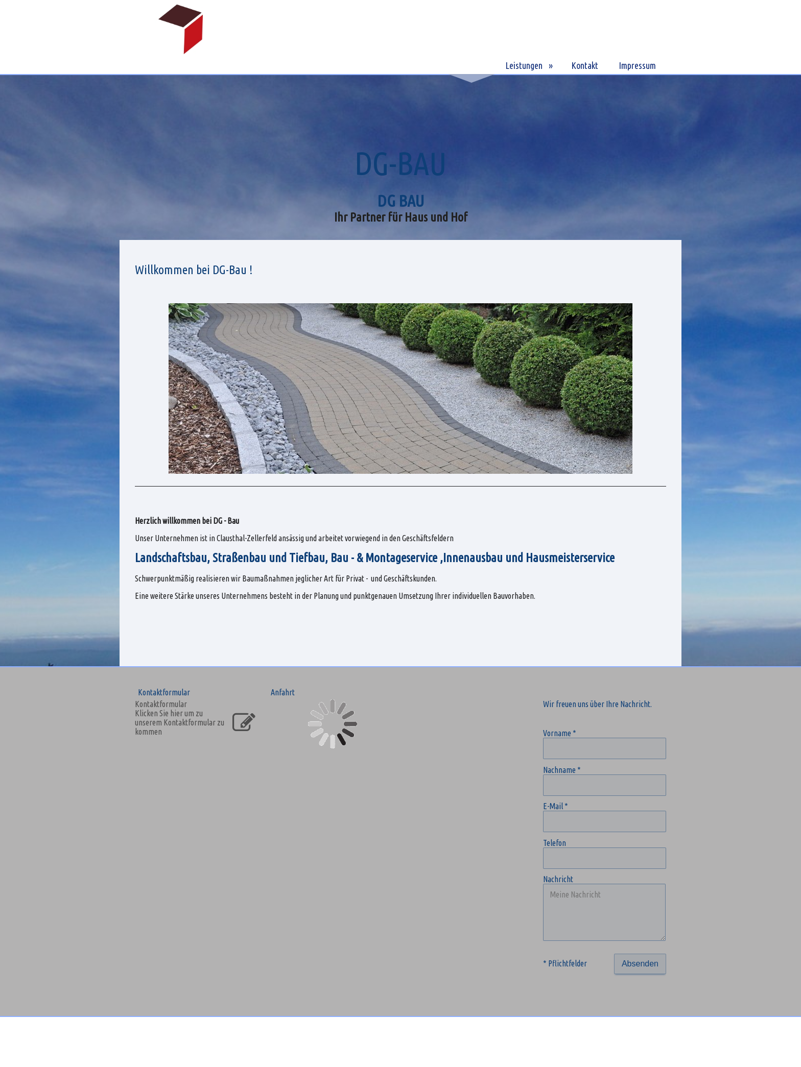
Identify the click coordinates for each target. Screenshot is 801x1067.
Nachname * (562, 769)
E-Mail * (555, 806)
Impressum (637, 65)
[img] (181, 37)
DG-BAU (471, 65)
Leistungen (524, 65)
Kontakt (584, 65)
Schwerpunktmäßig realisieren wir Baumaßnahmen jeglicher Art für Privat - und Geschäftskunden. (286, 578)
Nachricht (558, 879)
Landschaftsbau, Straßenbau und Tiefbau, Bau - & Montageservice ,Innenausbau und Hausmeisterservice (375, 558)
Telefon (554, 842)
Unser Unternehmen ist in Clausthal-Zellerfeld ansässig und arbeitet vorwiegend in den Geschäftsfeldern (294, 538)
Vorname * (559, 733)
